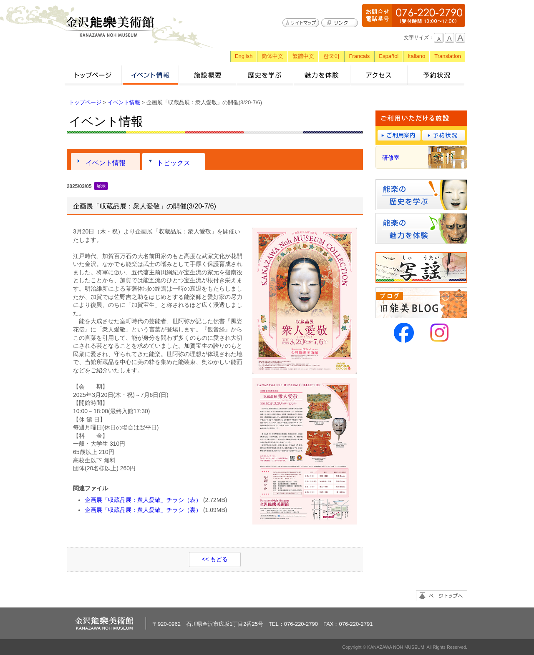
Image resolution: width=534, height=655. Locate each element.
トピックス (173, 162)
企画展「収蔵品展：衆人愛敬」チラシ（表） (143, 500)
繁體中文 (303, 56)
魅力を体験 (321, 75)
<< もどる (215, 559)
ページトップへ (441, 595)
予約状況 (436, 75)
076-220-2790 (413, 15)
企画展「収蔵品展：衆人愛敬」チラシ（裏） (143, 510)
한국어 (331, 56)
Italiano (416, 56)
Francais (359, 56)
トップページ (93, 75)
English (244, 56)
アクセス (379, 75)
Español (388, 56)
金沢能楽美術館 (110, 26)
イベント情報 (150, 75)
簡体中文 (272, 56)
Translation (447, 56)
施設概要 (207, 75)
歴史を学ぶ (264, 75)
